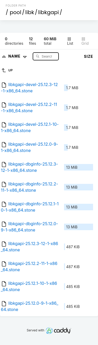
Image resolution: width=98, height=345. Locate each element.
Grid (85, 41)
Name (18, 56)
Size (88, 56)
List (70, 41)
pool (15, 12)
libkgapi (48, 12)
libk (29, 12)
